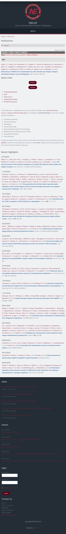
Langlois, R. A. (12, 67)
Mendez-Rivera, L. (34, 174)
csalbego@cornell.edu (9, 515)
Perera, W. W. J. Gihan (52, 254)
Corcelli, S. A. (17, 256)
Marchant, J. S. (59, 64)
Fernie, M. (40, 64)
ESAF (5, 94)
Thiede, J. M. (32, 67)
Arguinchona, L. (9, 311)
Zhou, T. (54, 179)
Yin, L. (43, 67)
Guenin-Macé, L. (50, 308)
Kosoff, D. (28, 162)
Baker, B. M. (49, 256)
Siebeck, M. (7, 316)
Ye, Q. (15, 343)
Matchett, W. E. (22, 67)
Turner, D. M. (60, 239)
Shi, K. (39, 67)
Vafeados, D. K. (47, 330)
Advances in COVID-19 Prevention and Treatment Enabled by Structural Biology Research (31, 461)
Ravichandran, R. (44, 311)
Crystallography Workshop (11, 432)
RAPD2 (32, 83)
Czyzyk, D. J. (42, 209)
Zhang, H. (5, 296)
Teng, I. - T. (47, 179)
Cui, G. (42, 365)
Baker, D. (25, 316)
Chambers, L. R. (7, 343)
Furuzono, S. (15, 209)
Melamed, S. (46, 226)
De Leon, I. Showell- (8, 179)
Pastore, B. (51, 296)
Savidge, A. (43, 296)
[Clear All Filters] (32, 55)
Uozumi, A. (12, 211)
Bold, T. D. (4, 67)
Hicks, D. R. (21, 330)
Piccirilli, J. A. (39, 355)
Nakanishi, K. (6, 298)
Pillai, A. (53, 328)
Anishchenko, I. (7, 328)
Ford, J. (22, 268)
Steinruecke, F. (7, 229)
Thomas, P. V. (22, 174)
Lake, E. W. (12, 64)
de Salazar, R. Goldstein (55, 209)
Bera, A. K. (25, 313)
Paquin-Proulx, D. (27, 182)
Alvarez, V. (46, 328)
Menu (33, 31)
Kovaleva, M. (14, 69)
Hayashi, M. (6, 214)
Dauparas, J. (56, 326)
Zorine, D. (13, 330)
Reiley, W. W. (16, 182)
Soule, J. (27, 268)
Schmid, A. (39, 179)
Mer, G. (19, 368)
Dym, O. (60, 226)
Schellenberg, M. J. (28, 368)
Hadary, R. (33, 226)
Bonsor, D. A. (16, 196)
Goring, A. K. (44, 268)
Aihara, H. (30, 69)
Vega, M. (7, 199)
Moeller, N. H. (49, 67)
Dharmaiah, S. (6, 196)
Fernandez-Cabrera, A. (34, 196)
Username (6, 472)
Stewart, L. (32, 313)
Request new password (10, 488)
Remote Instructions (10, 102)
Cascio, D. (14, 271)
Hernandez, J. (14, 177)
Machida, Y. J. (42, 368)
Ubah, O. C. (4, 64)
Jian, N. (53, 177)
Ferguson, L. (5, 69)
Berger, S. (5, 308)
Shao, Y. (28, 355)
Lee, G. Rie (39, 326)
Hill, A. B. (15, 229)
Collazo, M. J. (6, 271)
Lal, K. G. (43, 174)
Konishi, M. (20, 211)
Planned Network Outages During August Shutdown (19, 401)
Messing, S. (54, 196)
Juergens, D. (47, 326)
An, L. (4, 326)
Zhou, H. (40, 343)
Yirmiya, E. (25, 226)
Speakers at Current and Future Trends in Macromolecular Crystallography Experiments (31, 454)
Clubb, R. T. (42, 271)
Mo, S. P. (24, 196)
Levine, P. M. (39, 328)
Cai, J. (19, 343)
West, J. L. (41, 159)
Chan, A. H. (46, 196)
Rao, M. (32, 177)
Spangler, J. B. (55, 313)
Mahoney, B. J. (6, 268)
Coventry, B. (17, 328)
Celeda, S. (34, 159)
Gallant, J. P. (32, 64)
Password (6, 479)
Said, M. (8, 326)
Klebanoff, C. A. (36, 256)
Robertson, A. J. (49, 64)
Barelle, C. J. (50, 69)
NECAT (33, 23)
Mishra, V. (27, 365)
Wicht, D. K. (26, 283)
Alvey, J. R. (20, 365)
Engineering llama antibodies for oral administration (19, 387)
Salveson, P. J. (57, 330)
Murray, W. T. (8, 256)
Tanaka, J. (38, 214)
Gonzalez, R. (6, 283)
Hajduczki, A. (46, 177)
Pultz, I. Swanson (10, 313)
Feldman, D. (6, 330)
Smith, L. (25, 179)
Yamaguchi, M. (44, 211)
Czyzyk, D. (5, 239)
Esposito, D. (23, 199)
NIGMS (4, 143)
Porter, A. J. (22, 69)
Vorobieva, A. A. (7, 333)
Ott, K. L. (19, 159)
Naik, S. (47, 313)
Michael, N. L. (55, 182)
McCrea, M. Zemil (52, 174)
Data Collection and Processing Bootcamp (16, 415)
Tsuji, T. (52, 211)
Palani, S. (5, 365)
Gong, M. (24, 343)
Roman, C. (14, 355)
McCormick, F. (49, 214)
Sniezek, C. (18, 311)
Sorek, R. (35, 229)
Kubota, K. (31, 214)
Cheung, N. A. (35, 268)
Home (3, 37)
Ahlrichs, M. (55, 311)
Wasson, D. (32, 179)
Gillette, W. (26, 239)
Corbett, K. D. (11, 345)
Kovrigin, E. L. (26, 256)
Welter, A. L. (35, 365)
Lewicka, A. (21, 355)
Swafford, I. (6, 177)
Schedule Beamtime (10, 92)
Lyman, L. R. (16, 268)
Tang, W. (58, 296)
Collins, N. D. (46, 182)
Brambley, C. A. (19, 254)
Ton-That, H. (22, 271)
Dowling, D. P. (38, 283)
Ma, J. (4, 254)
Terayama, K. (6, 209)
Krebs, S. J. (14, 184)
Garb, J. (39, 226)
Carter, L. (36, 311)
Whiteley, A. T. (48, 343)
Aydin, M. (26, 308)
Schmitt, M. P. (31, 271)
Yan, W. (27, 209)
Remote (32, 87)
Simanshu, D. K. (43, 199)
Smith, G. (19, 179)
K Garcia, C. (40, 313)
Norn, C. (59, 328)
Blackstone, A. (27, 311)
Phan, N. (20, 283)
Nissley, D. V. (15, 199)
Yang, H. (32, 308)
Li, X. (26, 330)
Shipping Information (11, 99)
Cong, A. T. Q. (12, 368)
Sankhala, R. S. (25, 177)
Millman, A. (11, 226)
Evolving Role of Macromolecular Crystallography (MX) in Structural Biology (26, 408)
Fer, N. (22, 209)
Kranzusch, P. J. (24, 229)
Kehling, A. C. (20, 296)
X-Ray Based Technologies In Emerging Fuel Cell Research (21, 439)
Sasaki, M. (5, 211)
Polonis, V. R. (37, 182)
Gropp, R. (15, 316)
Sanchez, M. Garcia (35, 330)
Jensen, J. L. (14, 174)
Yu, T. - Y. (19, 308)
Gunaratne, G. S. (22, 64)
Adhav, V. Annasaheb (32, 296)
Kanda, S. (28, 211)
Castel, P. (31, 199)
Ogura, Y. (13, 214)
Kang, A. (19, 313)
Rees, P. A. (59, 177)
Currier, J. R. (8, 182)
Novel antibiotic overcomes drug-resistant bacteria (19, 394)
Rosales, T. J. (40, 254)
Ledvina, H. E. (32, 343)
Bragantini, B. (48, 365)
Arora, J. (38, 177)
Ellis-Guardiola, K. (55, 268)
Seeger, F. (12, 308)
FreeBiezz (36, 528)
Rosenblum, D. (40, 308)
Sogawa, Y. (35, 211)
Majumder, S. (21, 326)
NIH (39, 143)
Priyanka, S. (26, 159)
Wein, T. (4, 226)
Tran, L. (14, 326)
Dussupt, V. (6, 174)
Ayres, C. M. (10, 254)
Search (6, 46)
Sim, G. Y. (12, 296)
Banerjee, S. (59, 67)
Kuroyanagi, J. (59, 211)
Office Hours (8, 97)
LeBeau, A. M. (38, 69)
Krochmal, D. (6, 355)
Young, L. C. (34, 209)
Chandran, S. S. (30, 254)
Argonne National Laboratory (17, 113)
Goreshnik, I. (31, 326)
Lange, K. (19, 226)
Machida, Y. (12, 365)
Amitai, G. (54, 226)
